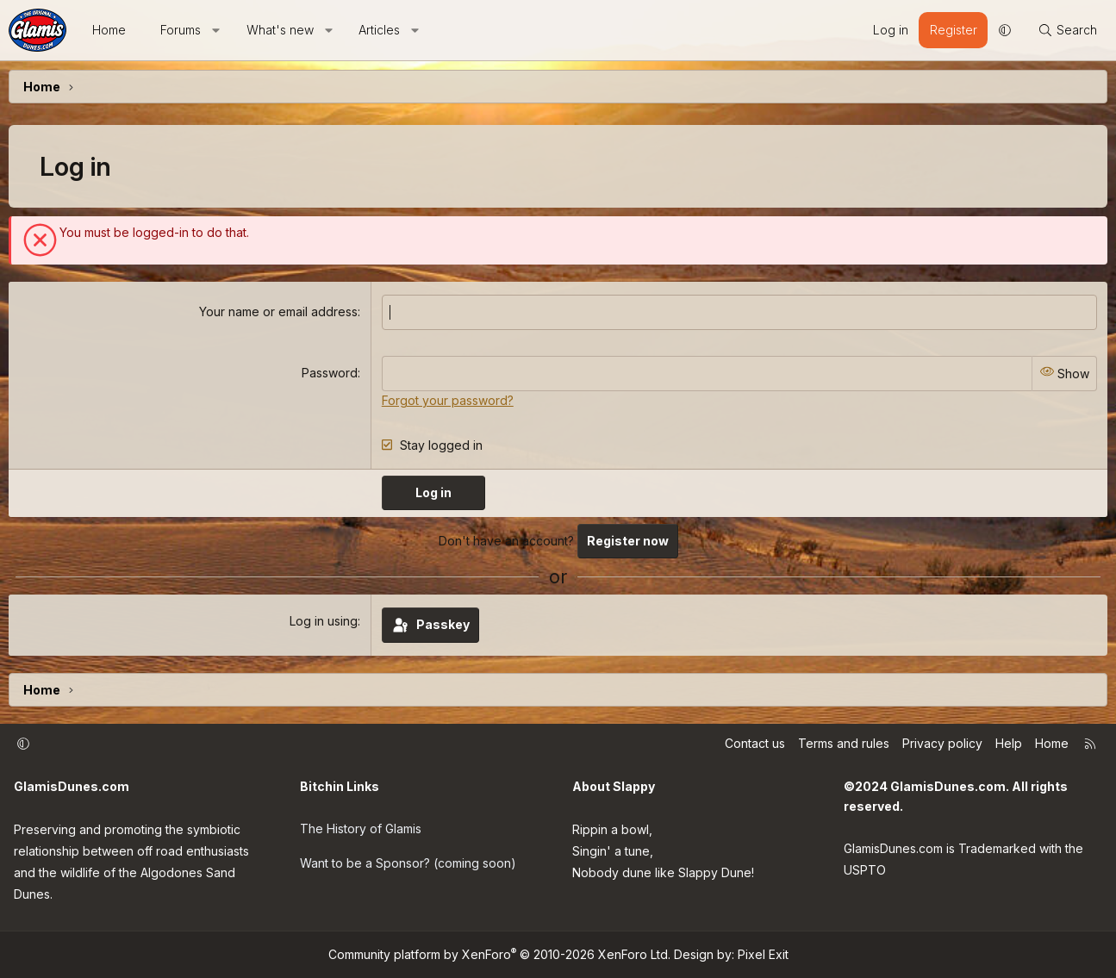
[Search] (1067, 30)
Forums (180, 29)
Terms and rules (843, 742)
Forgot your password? (448, 399)
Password (330, 372)
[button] (216, 30)
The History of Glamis (360, 826)
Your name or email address (278, 311)
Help (1008, 742)
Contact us (755, 742)
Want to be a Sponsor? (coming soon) (408, 861)
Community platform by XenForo (499, 954)
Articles (379, 29)
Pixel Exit (763, 954)
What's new (280, 29)
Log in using (324, 621)
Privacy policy (942, 742)
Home (109, 29)
